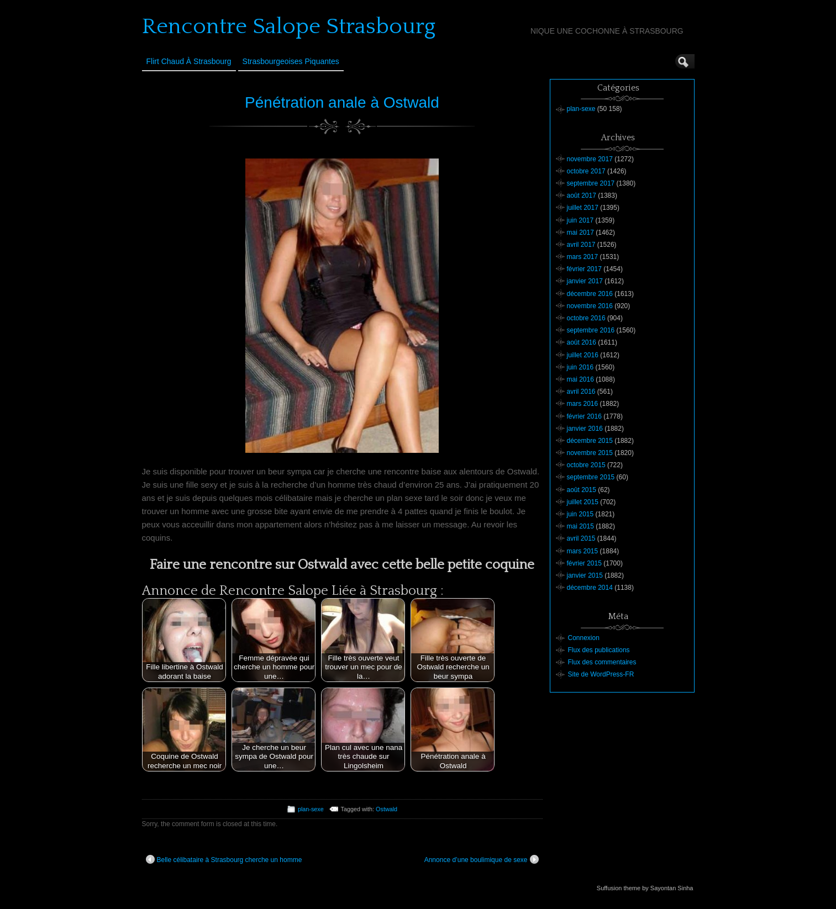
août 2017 (581, 195)
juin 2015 (580, 514)
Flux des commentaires (602, 662)
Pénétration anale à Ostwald (342, 102)
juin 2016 (580, 367)
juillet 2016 (582, 355)
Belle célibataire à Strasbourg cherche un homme (224, 859)
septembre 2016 (591, 330)
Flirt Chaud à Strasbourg (189, 61)
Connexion (584, 638)
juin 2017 (580, 220)
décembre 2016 (590, 294)
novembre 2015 (590, 453)
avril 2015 (581, 538)
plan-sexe (311, 809)
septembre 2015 (591, 477)
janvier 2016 (585, 428)
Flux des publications (599, 650)
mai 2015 (580, 526)
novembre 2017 (590, 159)
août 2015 (581, 490)
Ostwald (386, 809)
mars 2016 (582, 404)
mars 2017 (582, 257)
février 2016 (584, 416)
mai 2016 (580, 379)
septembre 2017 (591, 183)
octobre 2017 (586, 171)
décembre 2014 (590, 587)
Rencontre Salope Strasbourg (288, 26)
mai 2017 (580, 232)
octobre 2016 (586, 318)
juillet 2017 (582, 208)
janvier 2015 (585, 575)
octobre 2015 (586, 465)
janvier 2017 (585, 281)
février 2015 (584, 563)
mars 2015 (582, 551)
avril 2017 (581, 245)
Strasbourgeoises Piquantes (291, 61)
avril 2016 (581, 391)
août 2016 (581, 342)
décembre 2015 (590, 441)
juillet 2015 (582, 502)
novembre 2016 (590, 306)
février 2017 (584, 269)
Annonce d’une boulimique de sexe (481, 859)
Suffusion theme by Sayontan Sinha (645, 888)
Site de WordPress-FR (601, 674)
